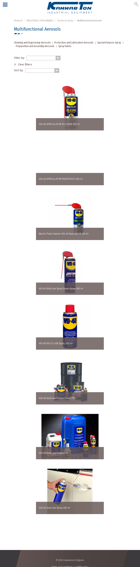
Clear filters (25, 64)
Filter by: (19, 58)
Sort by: (18, 70)
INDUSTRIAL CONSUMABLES (40, 20)
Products (18, 20)
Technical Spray (65, 20)
